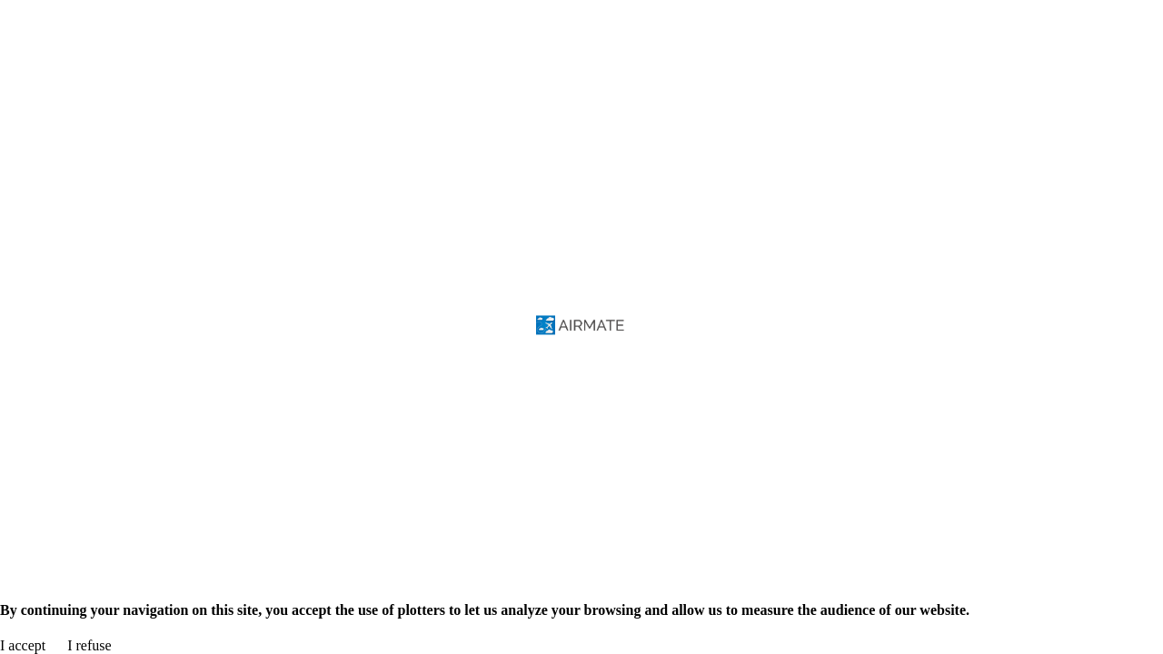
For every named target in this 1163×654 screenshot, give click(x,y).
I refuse (89, 645)
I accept (22, 645)
